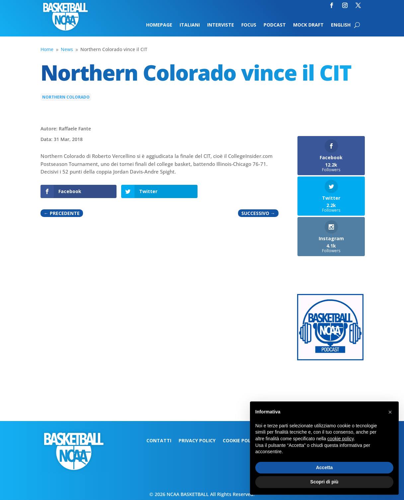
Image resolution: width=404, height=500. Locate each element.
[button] (390, 412)
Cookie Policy (240, 441)
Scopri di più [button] (324, 481)
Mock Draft (308, 25)
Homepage (159, 25)
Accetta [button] (324, 467)
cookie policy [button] (340, 438)
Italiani (190, 25)
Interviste (220, 25)
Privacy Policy (197, 441)
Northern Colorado (66, 97)
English (341, 25)
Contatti (158, 441)
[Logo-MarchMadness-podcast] (330, 358)
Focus (248, 25)
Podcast (275, 25)
